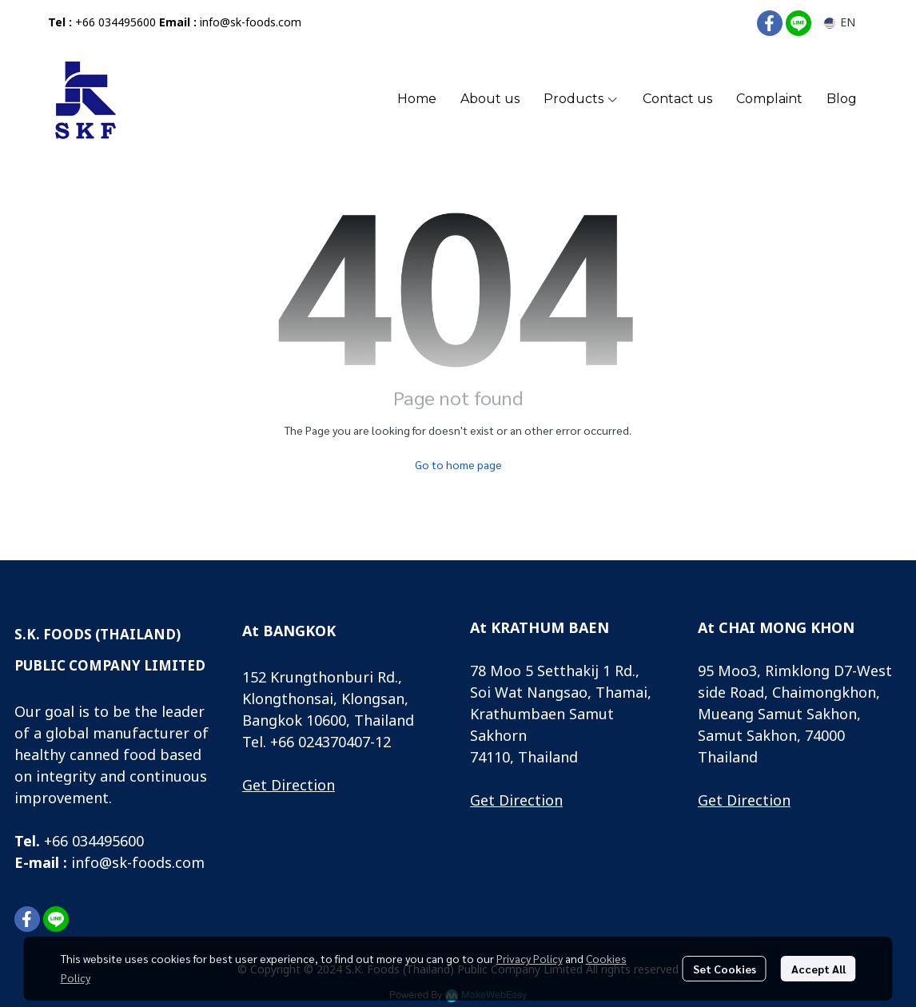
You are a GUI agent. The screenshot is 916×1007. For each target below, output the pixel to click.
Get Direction (288, 786)
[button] (839, 22)
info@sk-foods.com (250, 22)
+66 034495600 (115, 22)
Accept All (818, 968)
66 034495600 (98, 842)
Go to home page (458, 464)
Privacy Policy (529, 958)
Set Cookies (724, 968)
